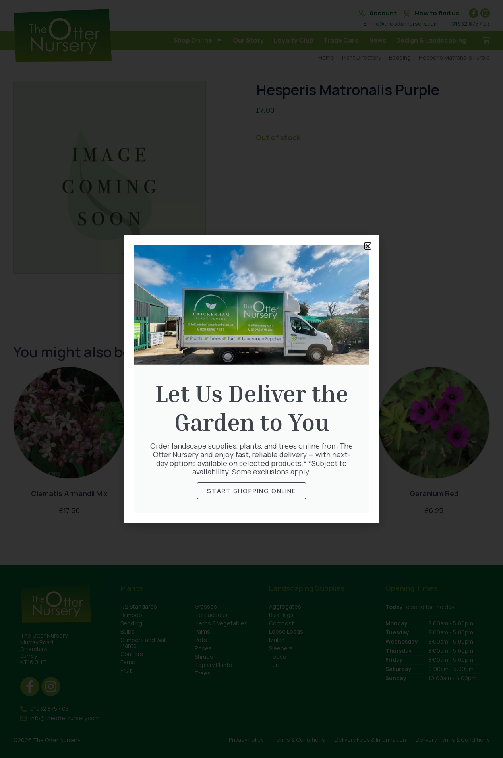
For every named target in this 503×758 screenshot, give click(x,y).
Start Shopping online (251, 491)
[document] (251, 379)
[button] (368, 246)
